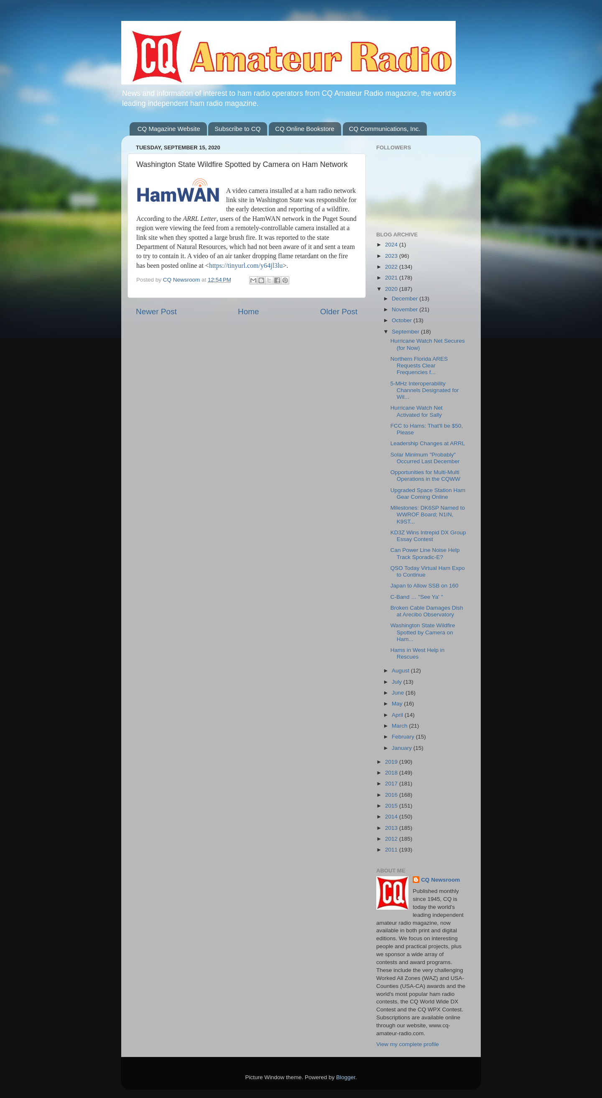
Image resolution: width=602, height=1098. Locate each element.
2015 (392, 806)
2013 (392, 828)
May (398, 703)
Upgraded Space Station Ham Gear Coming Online (427, 493)
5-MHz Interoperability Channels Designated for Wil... (424, 390)
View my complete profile (407, 1044)
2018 (392, 773)
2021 (392, 277)
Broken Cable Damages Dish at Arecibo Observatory (426, 611)
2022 (392, 267)
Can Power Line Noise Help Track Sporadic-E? (425, 553)
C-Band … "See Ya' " (416, 597)
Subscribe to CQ (237, 128)
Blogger (345, 1077)
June (399, 693)
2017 (392, 783)
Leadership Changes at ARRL (427, 443)
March (400, 726)
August (401, 670)
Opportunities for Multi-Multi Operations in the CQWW (425, 475)
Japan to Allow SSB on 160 (424, 585)
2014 (392, 816)
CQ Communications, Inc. (385, 128)
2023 (392, 256)
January (402, 748)
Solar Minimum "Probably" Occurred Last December (425, 458)
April (398, 715)
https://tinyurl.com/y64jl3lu (246, 265)
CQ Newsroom (440, 880)
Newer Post (156, 311)
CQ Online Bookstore (304, 128)
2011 (392, 850)
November (405, 309)
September (406, 331)
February (404, 737)
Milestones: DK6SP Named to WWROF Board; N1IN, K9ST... (427, 514)
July (397, 682)
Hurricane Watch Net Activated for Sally (416, 411)
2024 (392, 244)
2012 (392, 839)
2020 (392, 289)
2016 (392, 795)
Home (248, 311)
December (405, 298)
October (402, 320)
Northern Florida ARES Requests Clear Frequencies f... (419, 365)
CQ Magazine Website (169, 128)
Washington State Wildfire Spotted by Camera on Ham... (422, 632)
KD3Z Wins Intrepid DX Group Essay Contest (428, 535)
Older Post (338, 311)
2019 (392, 762)
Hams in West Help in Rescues (417, 653)
